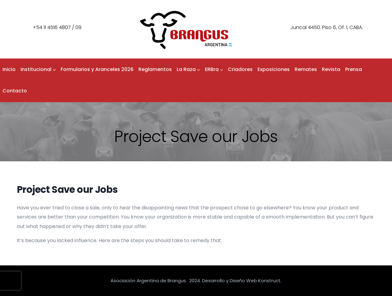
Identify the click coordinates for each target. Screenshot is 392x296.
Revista (331, 69)
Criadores (240, 69)
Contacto (14, 90)
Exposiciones (274, 69)
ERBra (214, 69)
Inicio (9, 69)
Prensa (353, 69)
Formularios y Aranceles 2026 (97, 69)
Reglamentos (155, 69)
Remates (306, 69)
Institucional (38, 69)
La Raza (188, 69)
